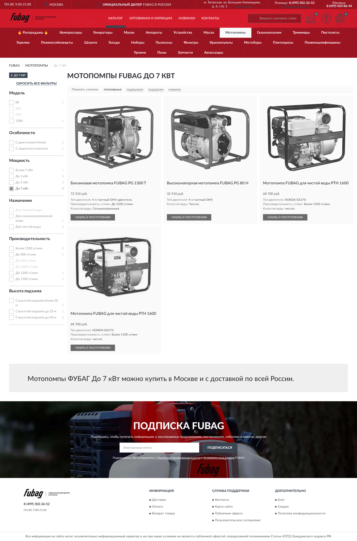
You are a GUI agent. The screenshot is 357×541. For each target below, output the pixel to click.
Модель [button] (17, 93)
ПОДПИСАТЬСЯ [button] (219, 447)
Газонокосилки (269, 32)
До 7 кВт (21, 188)
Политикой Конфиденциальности (179, 457)
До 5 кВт (21, 182)
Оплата (157, 506)
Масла (209, 32)
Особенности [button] (22, 133)
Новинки (186, 18)
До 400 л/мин (25, 254)
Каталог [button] (115, 18)
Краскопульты (221, 42)
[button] (294, 6)
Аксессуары (213, 52)
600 (18, 108)
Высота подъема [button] (25, 291)
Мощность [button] (19, 161)
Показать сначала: (85, 89)
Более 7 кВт (24, 170)
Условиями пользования (219, 457)
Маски (129, 32)
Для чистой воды (28, 226)
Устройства (182, 32)
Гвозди (114, 42)
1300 (19, 121)
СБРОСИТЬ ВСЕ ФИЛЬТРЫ (36, 83)
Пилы (161, 52)
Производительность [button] (29, 239)
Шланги (90, 42)
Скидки (283, 506)
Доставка (159, 499)
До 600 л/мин (25, 260)
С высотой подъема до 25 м (35, 311)
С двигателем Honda (30, 142)
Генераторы (102, 32)
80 (17, 102)
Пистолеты (330, 32)
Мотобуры (253, 42)
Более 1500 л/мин (28, 248)
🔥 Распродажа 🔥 (33, 32)
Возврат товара (163, 513)
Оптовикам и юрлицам (150, 18)
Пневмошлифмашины (322, 42)
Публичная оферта (228, 513)
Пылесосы (164, 42)
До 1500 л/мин (26, 279)
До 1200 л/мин (26, 273)
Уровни (140, 52)
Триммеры (301, 32)
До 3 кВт (21, 176)
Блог (281, 499)
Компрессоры (71, 32)
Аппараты (154, 32)
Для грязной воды (28, 210)
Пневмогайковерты (57, 42)
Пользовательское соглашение (237, 520)
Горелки (23, 42)
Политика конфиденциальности (301, 513)
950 (18, 114)
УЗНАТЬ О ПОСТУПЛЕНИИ (92, 217)
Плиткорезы (283, 42)
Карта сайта (224, 506)
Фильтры (191, 42)
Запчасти (185, 52)
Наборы (137, 42)
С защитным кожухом (31, 148)
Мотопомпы (235, 32)
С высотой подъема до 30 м (35, 317)
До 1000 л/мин (26, 266)
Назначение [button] (20, 201)
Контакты (210, 18)
